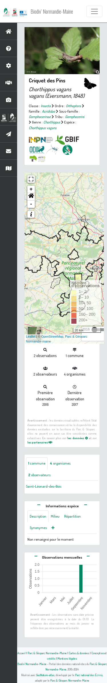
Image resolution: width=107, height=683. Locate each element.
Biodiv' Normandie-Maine (52, 11)
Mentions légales (67, 658)
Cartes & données (79, 653)
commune (36, 463)
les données (77, 438)
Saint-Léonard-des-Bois (43, 486)
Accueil (21, 653)
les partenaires (39, 442)
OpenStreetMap (52, 336)
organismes (60, 463)
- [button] (31, 204)
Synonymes (38, 527)
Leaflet (30, 336)
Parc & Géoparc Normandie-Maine (47, 653)
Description (38, 516)
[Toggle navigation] (94, 11)
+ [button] (31, 189)
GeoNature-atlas (45, 675)
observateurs (39, 475)
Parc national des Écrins (89, 675)
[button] (31, 196)
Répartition (72, 516)
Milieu (55, 516)
